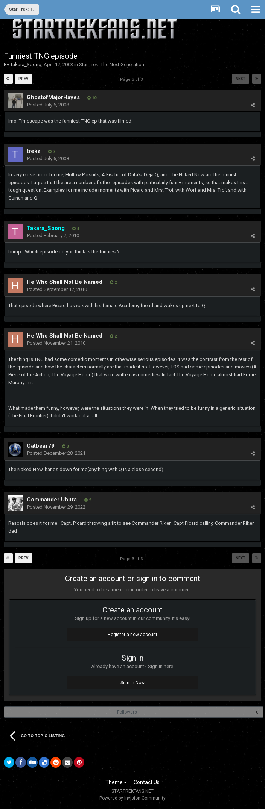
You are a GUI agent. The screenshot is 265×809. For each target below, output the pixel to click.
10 (91, 97)
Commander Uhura (52, 499)
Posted (48, 105)
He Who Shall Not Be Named (64, 282)
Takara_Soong (25, 64)
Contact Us (147, 782)
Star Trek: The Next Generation (111, 64)
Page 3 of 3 (132, 79)
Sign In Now (132, 682)
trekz (34, 151)
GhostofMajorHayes (53, 97)
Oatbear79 (41, 445)
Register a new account (132, 634)
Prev (23, 79)
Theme (116, 782)
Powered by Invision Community (132, 798)
